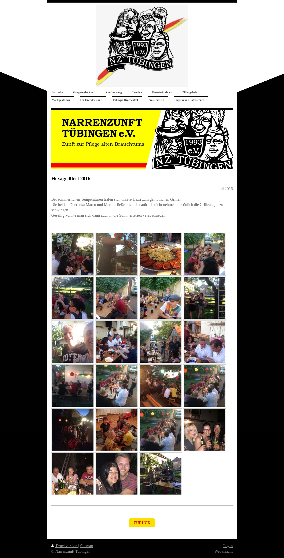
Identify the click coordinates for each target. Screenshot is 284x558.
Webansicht (223, 551)
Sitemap (86, 546)
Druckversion (64, 546)
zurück (142, 523)
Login (228, 546)
